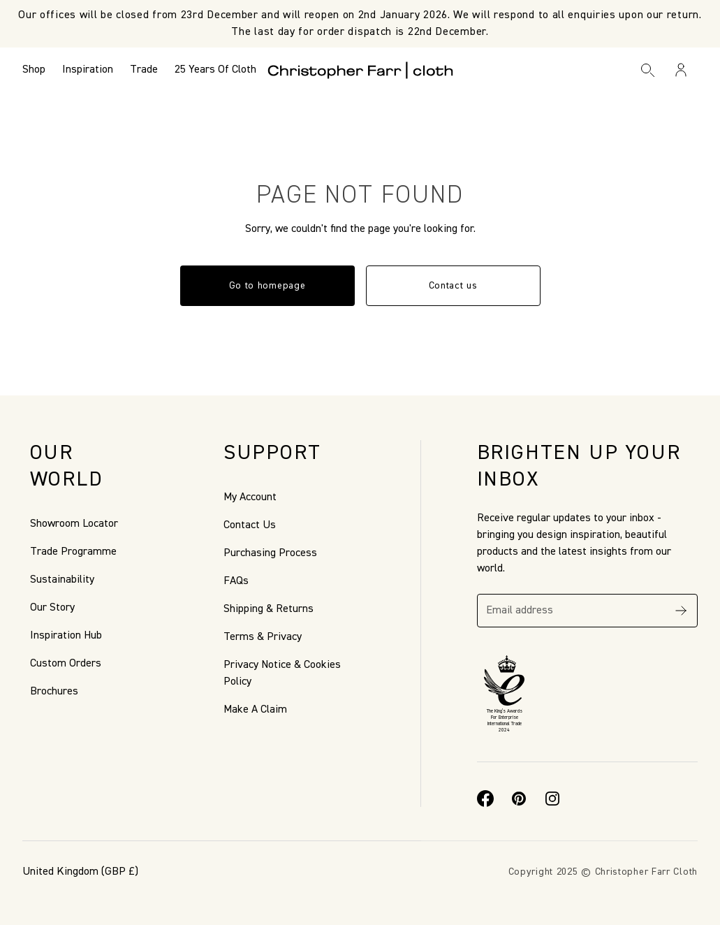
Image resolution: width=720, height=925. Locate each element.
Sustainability (62, 579)
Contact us (453, 286)
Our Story (52, 607)
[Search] (648, 69)
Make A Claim (255, 709)
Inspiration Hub (66, 635)
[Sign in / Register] (681, 69)
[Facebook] (485, 798)
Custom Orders (65, 663)
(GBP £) (80, 871)
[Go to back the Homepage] (360, 70)
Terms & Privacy (262, 637)
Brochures (54, 691)
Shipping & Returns (268, 609)
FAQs (236, 581)
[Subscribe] (681, 610)
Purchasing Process (270, 553)
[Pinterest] (518, 798)
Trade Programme (73, 552)
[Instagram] (552, 798)
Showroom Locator (74, 524)
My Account (250, 497)
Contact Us (249, 525)
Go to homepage (267, 286)
